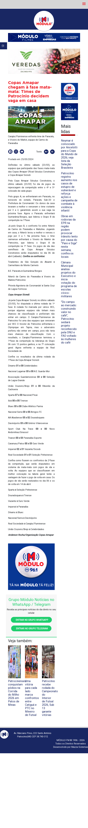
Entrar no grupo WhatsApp (31, 620)
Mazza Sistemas (79, 747)
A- (52, 151)
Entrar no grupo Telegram (31, 628)
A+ (46, 151)
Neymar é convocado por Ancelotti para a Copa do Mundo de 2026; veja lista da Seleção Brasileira (69, 154)
